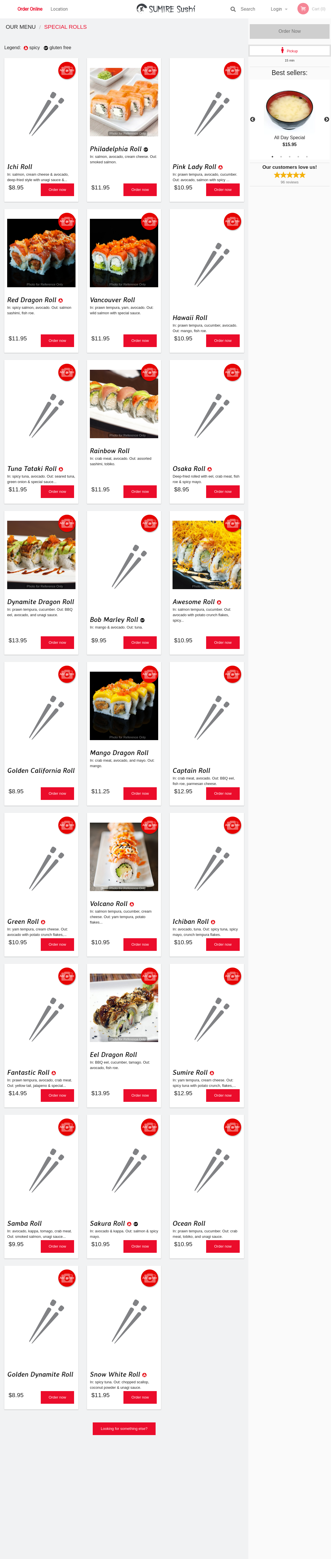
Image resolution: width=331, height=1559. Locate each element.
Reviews (201, 1482)
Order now (57, 192)
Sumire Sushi (43, 1474)
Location (59, 9)
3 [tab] (290, 157)
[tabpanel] (289, 119)
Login (276, 9)
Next (327, 119)
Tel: (259, 1496)
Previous (252, 119)
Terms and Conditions (211, 1489)
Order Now (289, 31)
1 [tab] (272, 157)
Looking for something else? (124, 1449)
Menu (150, 1482)
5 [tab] (307, 157)
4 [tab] (298, 157)
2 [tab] (281, 157)
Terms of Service (175, 1555)
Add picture (67, 70)
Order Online (30, 9)
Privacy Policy (205, 1496)
